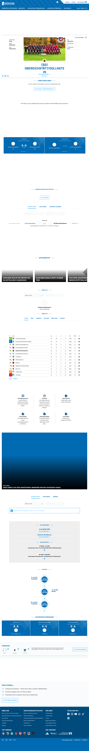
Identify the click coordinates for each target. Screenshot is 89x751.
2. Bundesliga (48, 715)
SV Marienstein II (19, 372)
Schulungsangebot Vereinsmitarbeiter (33, 718)
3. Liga (47, 718)
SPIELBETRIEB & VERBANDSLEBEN (37, 8)
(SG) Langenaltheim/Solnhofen (22, 347)
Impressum (84, 740)
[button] (3, 76)
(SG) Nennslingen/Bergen (21, 338)
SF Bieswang (18, 375)
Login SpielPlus (28, 725)
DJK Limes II (18, 369)
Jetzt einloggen (80, 2)
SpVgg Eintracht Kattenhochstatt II (22, 366)
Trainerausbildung (28, 715)
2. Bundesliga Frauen (50, 725)
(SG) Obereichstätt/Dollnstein (22, 350)
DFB (6, 740)
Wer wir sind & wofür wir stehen (10, 713)
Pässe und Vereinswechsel (30, 713)
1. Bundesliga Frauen (50, 723)
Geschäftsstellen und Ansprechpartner (11, 715)
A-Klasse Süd (70, 41)
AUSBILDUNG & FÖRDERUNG (55, 8)
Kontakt (4, 725)
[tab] (32, 207)
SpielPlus (67, 2)
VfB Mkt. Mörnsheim (19, 359)
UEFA (10, 740)
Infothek (73, 2)
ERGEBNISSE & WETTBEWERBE (9, 8)
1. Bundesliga (48, 713)
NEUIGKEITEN (22, 8)
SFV (3, 740)
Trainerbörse (27, 723)
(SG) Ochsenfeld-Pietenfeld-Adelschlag (23, 341)
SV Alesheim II (18, 356)
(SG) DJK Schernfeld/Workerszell (22, 344)
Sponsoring (5, 718)
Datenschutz (77, 740)
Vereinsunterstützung (7, 720)
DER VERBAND (68, 8)
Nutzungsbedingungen (67, 740)
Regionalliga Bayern (50, 720)
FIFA (15, 740)
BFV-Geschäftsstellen (29, 720)
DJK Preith (18, 363)
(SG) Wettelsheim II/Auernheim (22, 353)
